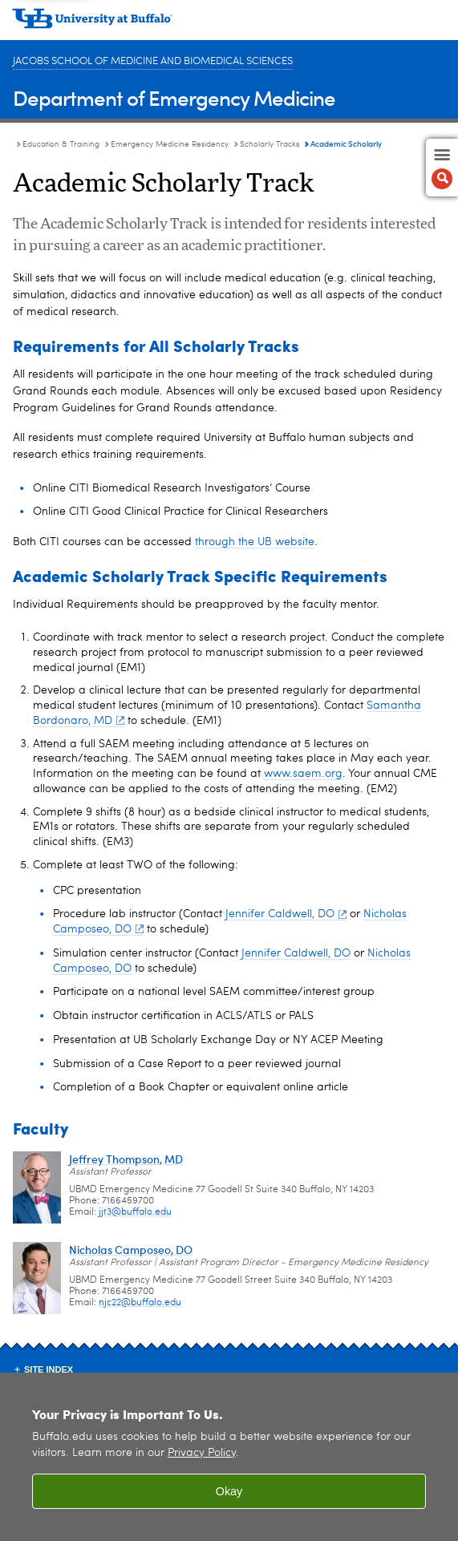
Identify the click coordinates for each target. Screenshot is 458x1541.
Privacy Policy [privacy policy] (202, 1453)
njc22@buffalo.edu (140, 1303)
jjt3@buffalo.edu (135, 1212)
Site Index (48, 1369)
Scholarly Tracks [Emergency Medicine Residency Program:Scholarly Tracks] (269, 144)
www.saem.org (303, 773)
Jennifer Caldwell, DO (286, 914)
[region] (229, 1457)
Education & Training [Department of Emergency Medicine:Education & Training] (60, 144)
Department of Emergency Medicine (174, 97)
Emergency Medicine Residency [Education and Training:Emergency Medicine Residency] (170, 144)
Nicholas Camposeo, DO (131, 1249)
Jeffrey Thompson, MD (126, 1159)
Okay (229, 1491)
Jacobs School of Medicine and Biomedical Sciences (153, 61)
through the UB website (254, 542)
